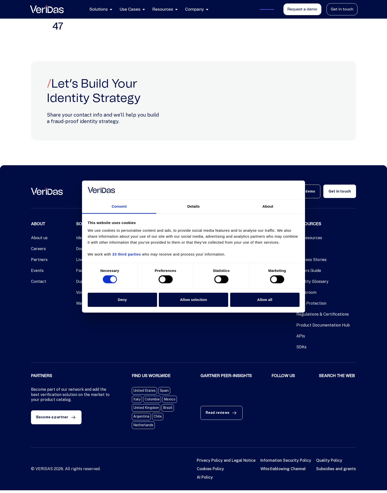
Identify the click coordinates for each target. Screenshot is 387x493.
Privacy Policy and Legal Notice (226, 463)
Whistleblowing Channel (283, 471)
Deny (122, 299)
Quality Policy (329, 463)
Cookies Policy (210, 471)
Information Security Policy (285, 463)
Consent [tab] (119, 206)
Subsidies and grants (336, 471)
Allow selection (193, 299)
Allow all (264, 299)
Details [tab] (193, 206)
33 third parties (126, 254)
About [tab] (267, 206)
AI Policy (205, 480)
